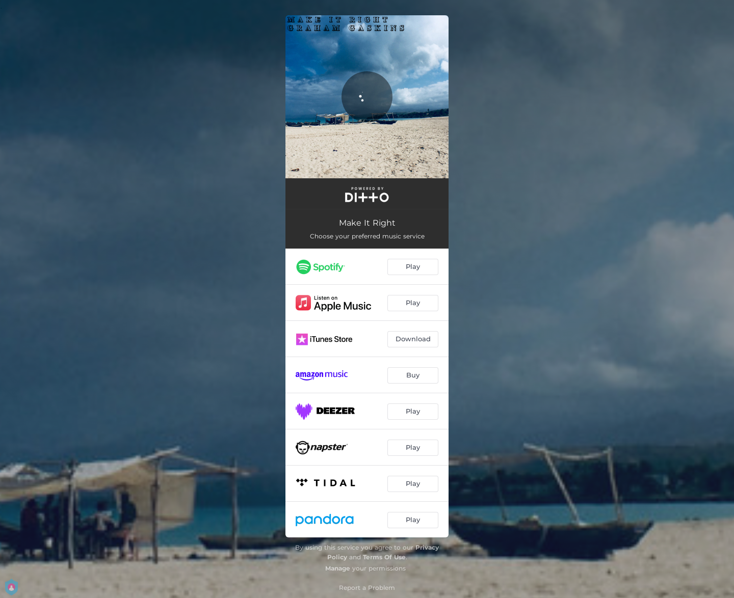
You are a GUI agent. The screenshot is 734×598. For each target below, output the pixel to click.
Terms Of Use (384, 557)
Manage (337, 568)
